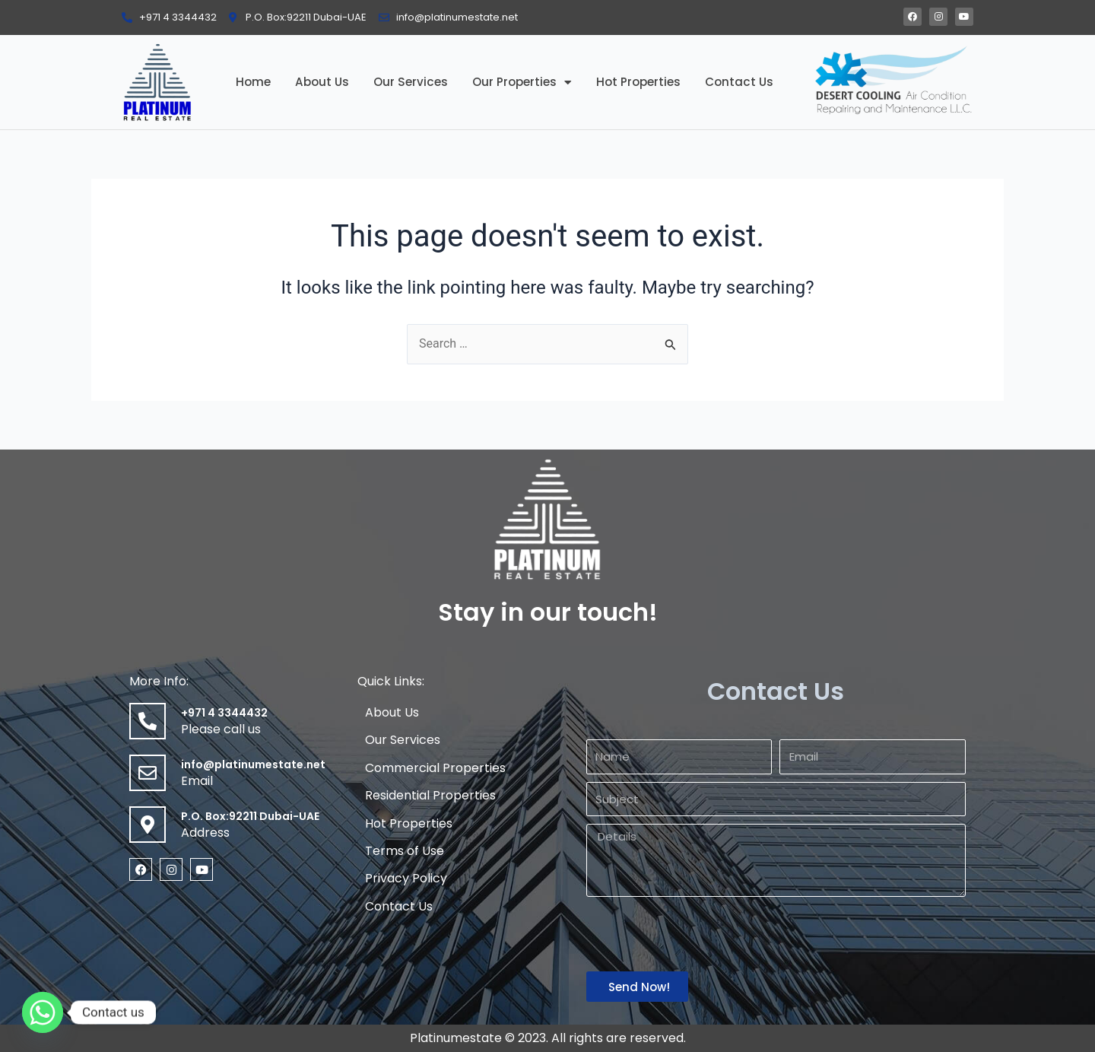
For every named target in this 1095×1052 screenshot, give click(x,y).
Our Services (410, 82)
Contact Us (739, 82)
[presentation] (701, 934)
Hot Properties (638, 82)
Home (253, 82)
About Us (322, 82)
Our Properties (522, 82)
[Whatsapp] (42, 1012)
